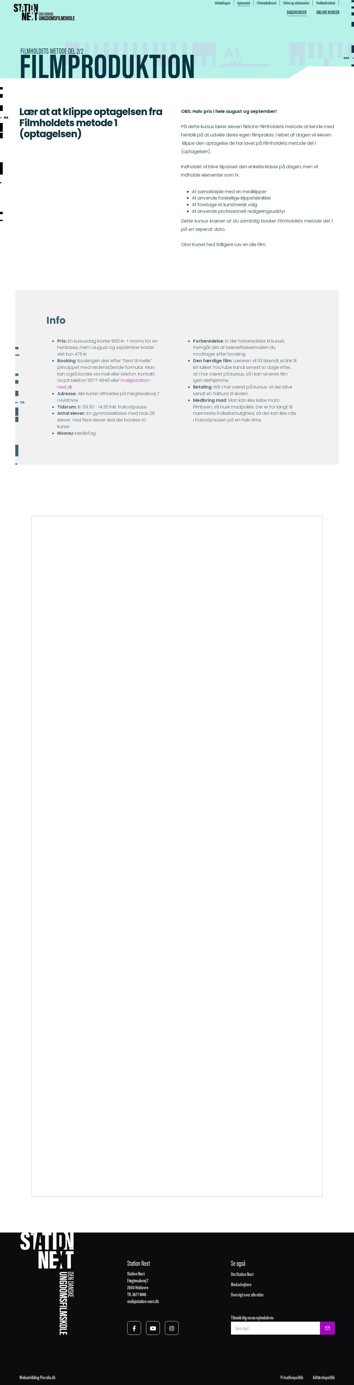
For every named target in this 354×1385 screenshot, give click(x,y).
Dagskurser (296, 12)
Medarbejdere (241, 1284)
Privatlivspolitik (291, 1377)
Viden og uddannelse (296, 3)
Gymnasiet (243, 3)
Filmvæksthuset (266, 3)
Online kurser (327, 12)
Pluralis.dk (47, 1377)
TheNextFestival (325, 3)
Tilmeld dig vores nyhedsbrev (252, 1317)
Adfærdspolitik (324, 1377)
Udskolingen (222, 3)
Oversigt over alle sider (247, 1294)
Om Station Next (242, 1273)
